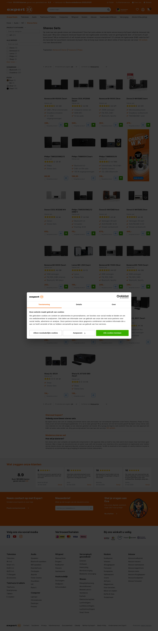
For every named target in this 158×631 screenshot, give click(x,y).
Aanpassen (79, 333)
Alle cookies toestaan (112, 333)
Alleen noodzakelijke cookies (45, 333)
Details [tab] (79, 304)
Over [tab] (114, 304)
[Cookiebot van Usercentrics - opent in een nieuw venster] (118, 297)
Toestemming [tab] (44, 304)
